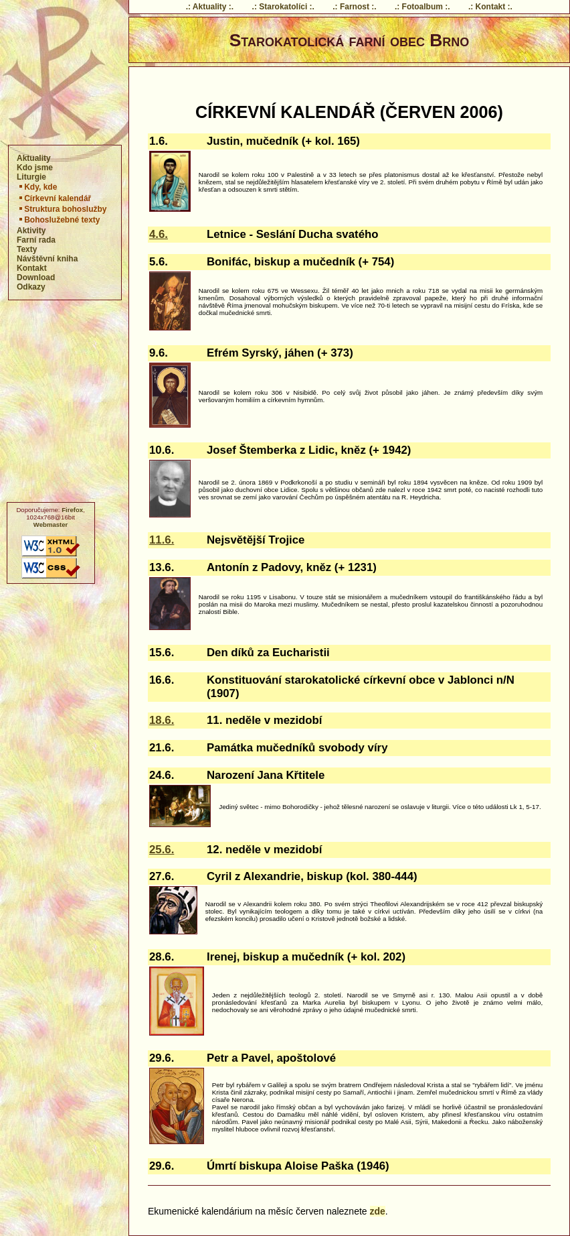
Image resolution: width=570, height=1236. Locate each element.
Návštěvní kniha (47, 258)
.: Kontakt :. (490, 6)
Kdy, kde (37, 187)
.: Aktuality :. (210, 6)
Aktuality (34, 158)
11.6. (161, 540)
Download (36, 277)
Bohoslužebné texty (58, 220)
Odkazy (31, 287)
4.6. (158, 234)
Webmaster (50, 524)
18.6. (161, 720)
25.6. (161, 849)
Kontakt (32, 268)
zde (377, 1211)
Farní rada (36, 240)
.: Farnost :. (354, 6)
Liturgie (31, 177)
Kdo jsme (35, 167)
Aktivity (31, 230)
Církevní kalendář (54, 198)
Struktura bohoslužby (61, 209)
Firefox (72, 509)
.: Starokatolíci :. (283, 6)
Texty (27, 249)
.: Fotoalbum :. (422, 6)
